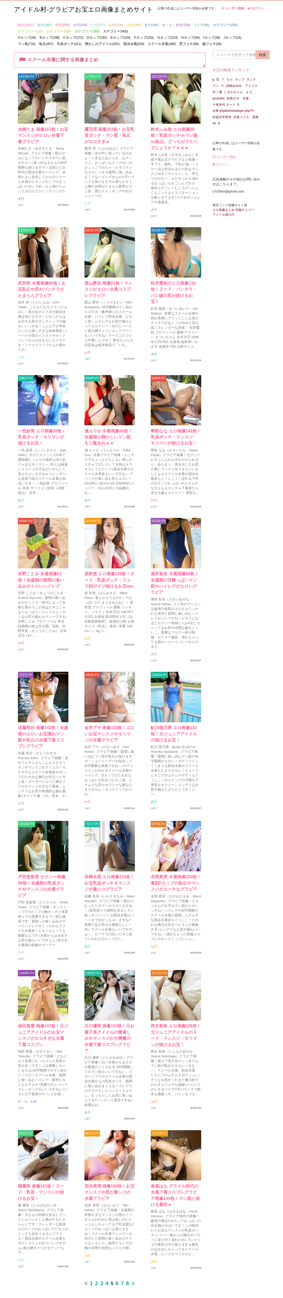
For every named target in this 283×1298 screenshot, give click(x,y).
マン (216, 86)
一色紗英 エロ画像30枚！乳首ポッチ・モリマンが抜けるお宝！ (42, 434)
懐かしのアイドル (102, 44)
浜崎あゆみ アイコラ (241, 86)
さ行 (80, 25)
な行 (116, 25)
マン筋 (27, 44)
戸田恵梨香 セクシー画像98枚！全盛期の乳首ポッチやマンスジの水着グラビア (42, 875)
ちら (229, 79)
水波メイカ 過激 (246, 117)
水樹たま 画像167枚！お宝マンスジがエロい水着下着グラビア (43, 138)
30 (214, 123)
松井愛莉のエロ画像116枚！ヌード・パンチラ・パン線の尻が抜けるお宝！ (175, 289)
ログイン (256, 8)
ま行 (151, 25)
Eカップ (121, 37)
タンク (251, 79)
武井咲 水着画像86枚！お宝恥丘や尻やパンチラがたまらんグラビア (42, 289)
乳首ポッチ (69, 44)
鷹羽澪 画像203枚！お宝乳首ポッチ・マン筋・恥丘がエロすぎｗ (109, 138)
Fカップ (144, 37)
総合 (26, 25)
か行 (62, 25)
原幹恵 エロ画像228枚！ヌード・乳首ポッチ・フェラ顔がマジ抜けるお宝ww (109, 579)
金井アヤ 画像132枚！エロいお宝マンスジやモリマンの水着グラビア (109, 724)
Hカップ (190, 37)
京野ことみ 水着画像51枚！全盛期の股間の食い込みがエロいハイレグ (42, 579)
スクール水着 (162, 44)
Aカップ (27, 37)
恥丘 (46, 44)
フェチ (201, 25)
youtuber (219, 98)
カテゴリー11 (30, 31)
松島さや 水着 (238, 98)
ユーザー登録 (232, 8)
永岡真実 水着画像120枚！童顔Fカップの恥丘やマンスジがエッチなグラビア (176, 875)
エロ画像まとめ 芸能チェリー (233, 210)
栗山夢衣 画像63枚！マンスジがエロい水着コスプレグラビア (108, 289)
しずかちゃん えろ (238, 92)
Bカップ (50, 37)
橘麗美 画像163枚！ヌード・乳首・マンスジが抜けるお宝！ (43, 1172)
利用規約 (201, 1282)
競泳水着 (133, 44)
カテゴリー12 (58, 31)
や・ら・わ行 (176, 25)
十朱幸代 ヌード (224, 105)
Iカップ (211, 37)
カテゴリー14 (115, 31)
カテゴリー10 (225, 25)
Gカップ (168, 37)
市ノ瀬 (217, 92)
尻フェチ (189, 44)
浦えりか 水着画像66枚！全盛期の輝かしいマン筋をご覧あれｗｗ (108, 434)
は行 (134, 25)
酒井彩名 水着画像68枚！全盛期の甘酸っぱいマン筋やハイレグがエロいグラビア (175, 579)
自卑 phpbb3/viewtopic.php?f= (234, 111)
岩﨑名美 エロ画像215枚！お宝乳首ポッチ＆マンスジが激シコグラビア (109, 875)
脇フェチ (211, 44)
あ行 (44, 25)
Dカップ (97, 37)
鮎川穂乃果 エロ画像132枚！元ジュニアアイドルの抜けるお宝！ (176, 724)
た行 (98, 25)
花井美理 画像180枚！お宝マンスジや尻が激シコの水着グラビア (109, 1172)
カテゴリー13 (87, 31)
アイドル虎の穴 (224, 214)
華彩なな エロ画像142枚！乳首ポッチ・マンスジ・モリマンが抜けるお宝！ (176, 434)
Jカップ (232, 37)
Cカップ (73, 37)
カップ (239, 79)
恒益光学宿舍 (222, 117)
